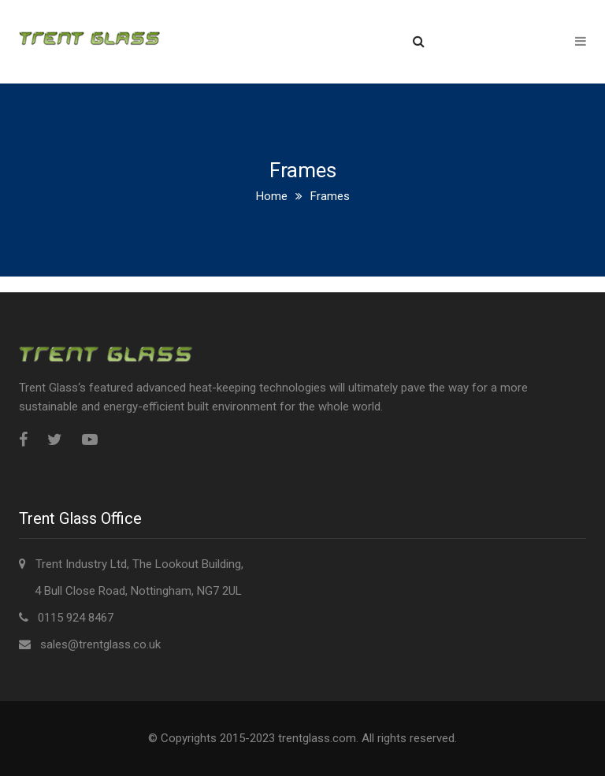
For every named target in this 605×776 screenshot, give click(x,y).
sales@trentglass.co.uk (100, 644)
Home (272, 196)
